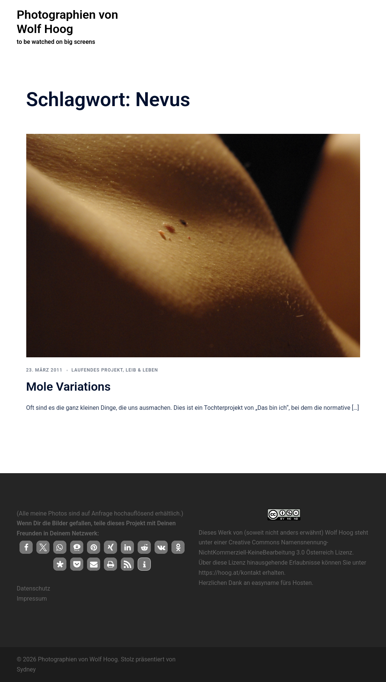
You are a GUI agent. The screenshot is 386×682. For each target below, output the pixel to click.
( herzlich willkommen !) (171, 22)
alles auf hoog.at (162, 30)
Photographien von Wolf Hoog (67, 21)
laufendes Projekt (97, 369)
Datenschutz (33, 588)
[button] (26, 546)
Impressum (32, 598)
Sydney (26, 669)
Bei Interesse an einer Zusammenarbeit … (310, 22)
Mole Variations (68, 386)
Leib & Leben (142, 369)
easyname (265, 582)
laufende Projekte (230, 22)
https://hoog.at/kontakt (230, 572)
